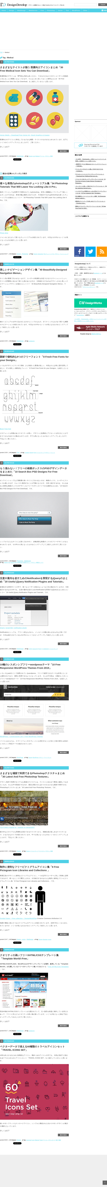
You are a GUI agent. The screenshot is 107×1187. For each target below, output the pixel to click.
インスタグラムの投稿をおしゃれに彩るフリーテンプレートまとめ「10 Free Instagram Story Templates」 (91, 192)
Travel (41, 1140)
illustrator (45, 939)
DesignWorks (80, 315)
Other (85, 10)
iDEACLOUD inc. (96, 334)
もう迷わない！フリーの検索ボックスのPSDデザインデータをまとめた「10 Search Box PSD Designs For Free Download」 (33, 471)
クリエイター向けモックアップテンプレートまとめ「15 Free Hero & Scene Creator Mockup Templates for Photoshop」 (90, 181)
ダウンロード (51, 1140)
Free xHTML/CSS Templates (58, 966)
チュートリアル (50, 254)
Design (11, 10)
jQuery (40, 648)
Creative (27, 452)
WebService (33, 10)
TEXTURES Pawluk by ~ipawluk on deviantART (17, 827)
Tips (45, 254)
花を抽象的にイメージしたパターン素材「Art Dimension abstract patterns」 (90, 197)
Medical (37, 156)
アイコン (42, 156)
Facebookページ (97, 273)
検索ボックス (39, 562)
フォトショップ (64, 254)
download (28, 1140)
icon (34, 156)
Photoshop (51, 10)
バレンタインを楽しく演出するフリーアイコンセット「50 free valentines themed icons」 (91, 187)
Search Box (13, 562)
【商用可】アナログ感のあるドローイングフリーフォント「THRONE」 (91, 165)
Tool (67, 10)
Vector (60, 10)
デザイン (47, 156)
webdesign (32, 341)
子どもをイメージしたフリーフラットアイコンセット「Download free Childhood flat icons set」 (89, 175)
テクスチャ (42, 851)
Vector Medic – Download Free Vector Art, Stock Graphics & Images (25, 135)
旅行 (57, 1140)
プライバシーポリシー (89, 287)
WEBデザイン (27, 562)
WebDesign (21, 10)
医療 (51, 156)
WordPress (76, 10)
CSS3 (30, 648)
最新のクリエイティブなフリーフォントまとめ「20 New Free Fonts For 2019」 (90, 207)
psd (9, 562)
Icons (33, 1140)
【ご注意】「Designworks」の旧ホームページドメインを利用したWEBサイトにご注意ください (90, 160)
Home (4, 10)
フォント (52, 452)
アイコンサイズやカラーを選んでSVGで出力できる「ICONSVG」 (89, 170)
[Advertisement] (53, 31)
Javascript (35, 648)
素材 (51, 851)
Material (37, 1140)
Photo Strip (4, 233)
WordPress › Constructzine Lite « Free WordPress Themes (21, 736)
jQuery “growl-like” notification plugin (13, 628)
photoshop (40, 254)
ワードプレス (47, 757)
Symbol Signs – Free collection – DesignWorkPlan (18, 918)
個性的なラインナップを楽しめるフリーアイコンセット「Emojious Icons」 (90, 202)
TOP (1, 52)
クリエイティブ (40, 452)
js (42, 648)
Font (42, 10)
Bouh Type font (5, 429)
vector (24, 939)
